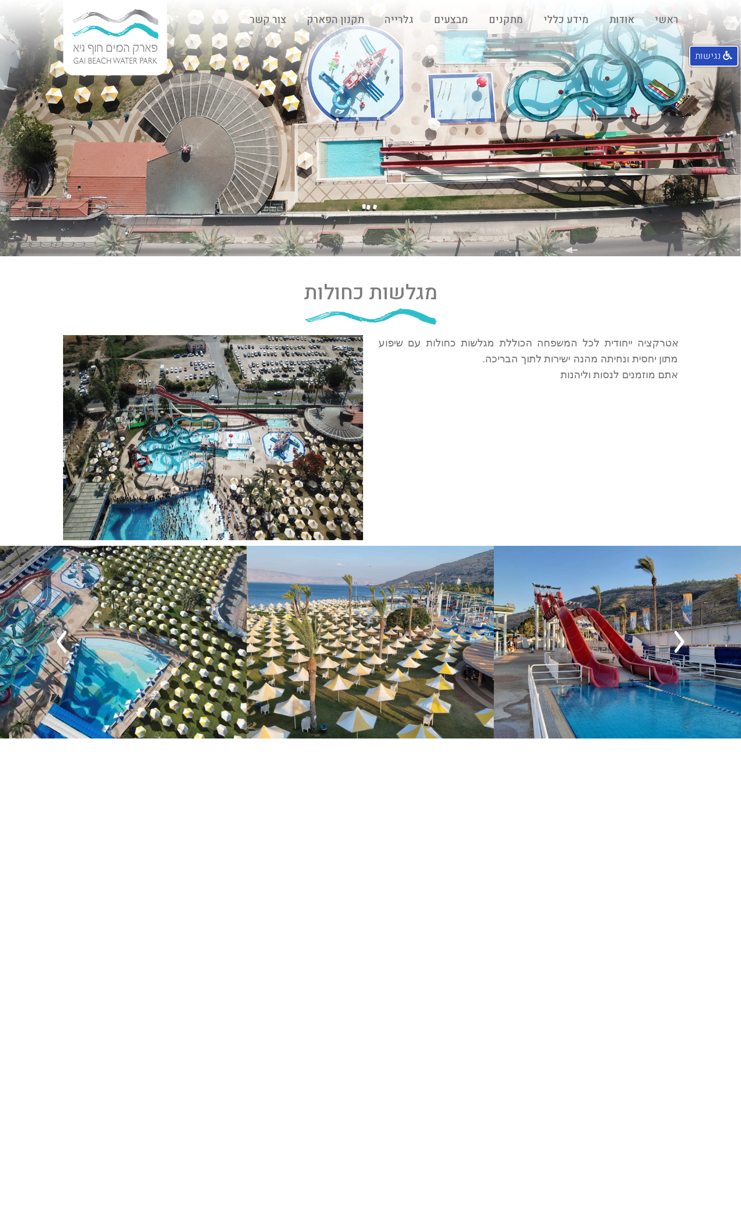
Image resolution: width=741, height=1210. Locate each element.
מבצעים (451, 19)
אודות (621, 19)
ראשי (666, 19)
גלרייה (399, 19)
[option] (617, 642)
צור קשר (268, 19)
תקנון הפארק (335, 19)
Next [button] (61, 642)
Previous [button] (679, 642)
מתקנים (506, 19)
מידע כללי (566, 19)
